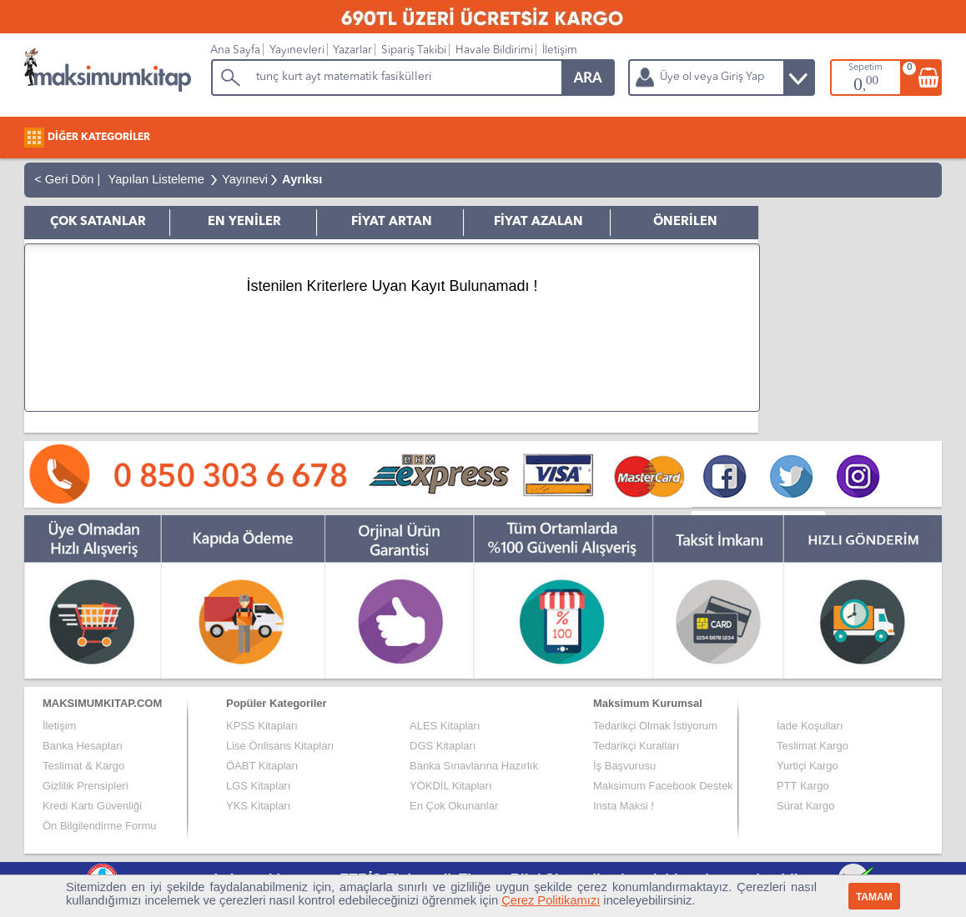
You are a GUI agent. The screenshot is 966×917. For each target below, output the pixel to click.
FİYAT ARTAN (391, 222)
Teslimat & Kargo (83, 765)
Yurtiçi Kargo (807, 765)
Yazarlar (352, 50)
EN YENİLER (244, 222)
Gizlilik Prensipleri (85, 785)
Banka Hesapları (83, 745)
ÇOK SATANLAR (98, 222)
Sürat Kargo (805, 805)
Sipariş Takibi (413, 50)
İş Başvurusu (624, 765)
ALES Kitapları (445, 725)
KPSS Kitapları (262, 725)
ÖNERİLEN (685, 222)
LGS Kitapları (258, 785)
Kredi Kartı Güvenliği (92, 805)
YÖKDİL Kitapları (451, 785)
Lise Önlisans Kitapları (280, 745)
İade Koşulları (810, 725)
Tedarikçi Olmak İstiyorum (655, 725)
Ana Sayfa (235, 50)
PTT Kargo (803, 785)
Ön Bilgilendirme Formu (100, 825)
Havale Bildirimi (494, 50)
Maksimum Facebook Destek (663, 785)
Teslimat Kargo (812, 745)
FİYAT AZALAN (538, 222)
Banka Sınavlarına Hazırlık (474, 765)
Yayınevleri (297, 50)
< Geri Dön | (63, 179)
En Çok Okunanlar (454, 805)
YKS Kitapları (258, 805)
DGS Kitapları (442, 745)
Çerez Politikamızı (550, 900)
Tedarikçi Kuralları (636, 745)
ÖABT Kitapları (262, 765)
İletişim (559, 50)
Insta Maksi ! (623, 805)
